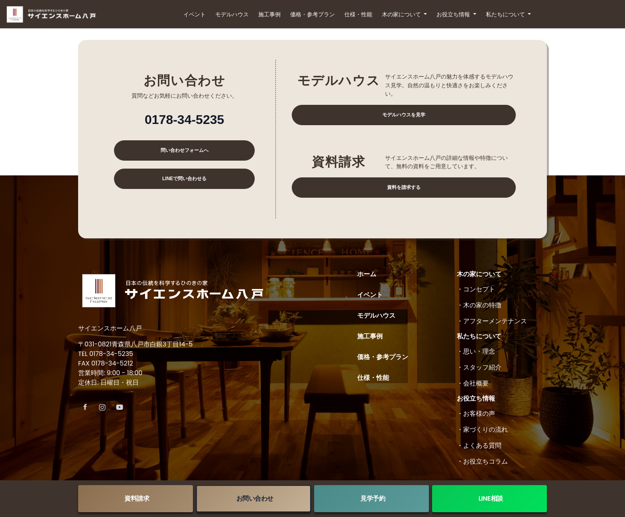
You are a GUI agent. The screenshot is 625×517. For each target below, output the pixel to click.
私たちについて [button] (506, 14)
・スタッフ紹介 (479, 367)
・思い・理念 (476, 351)
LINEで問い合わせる (184, 178)
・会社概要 (473, 383)
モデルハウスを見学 (403, 115)
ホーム (366, 274)
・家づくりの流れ (482, 429)
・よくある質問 (479, 445)
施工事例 (269, 14)
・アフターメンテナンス (492, 321)
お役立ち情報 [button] (454, 14)
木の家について (479, 274)
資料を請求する (404, 187)
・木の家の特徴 (479, 305)
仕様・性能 (358, 14)
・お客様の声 (476, 413)
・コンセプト (476, 289)
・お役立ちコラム (482, 461)
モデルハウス (232, 14)
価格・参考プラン (312, 14)
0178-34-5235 (184, 119)
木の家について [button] (402, 14)
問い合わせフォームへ (184, 150)
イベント (194, 14)
